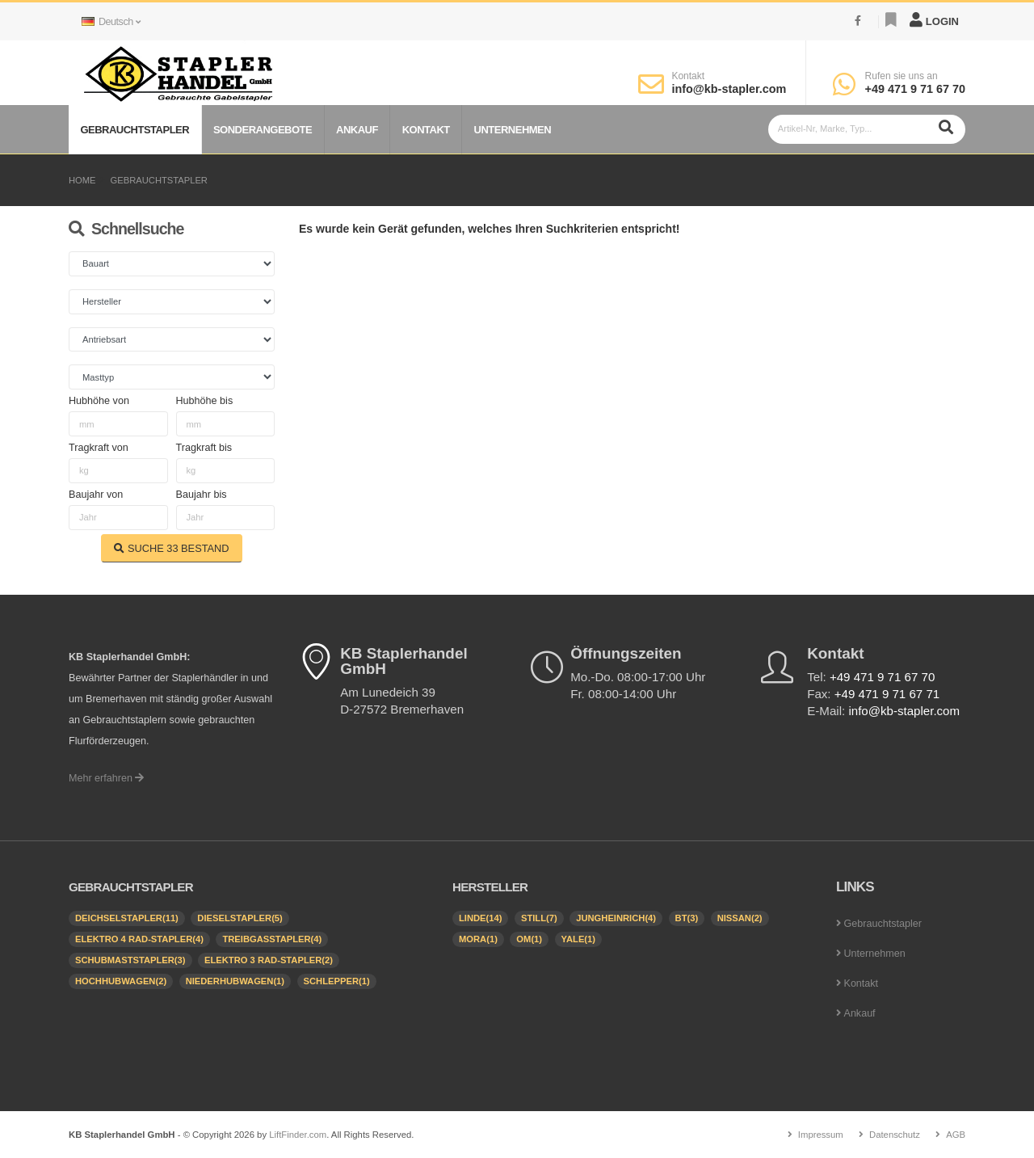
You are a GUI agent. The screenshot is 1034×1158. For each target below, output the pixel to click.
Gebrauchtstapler (134, 130)
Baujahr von (96, 494)
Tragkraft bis (204, 447)
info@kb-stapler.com (728, 88)
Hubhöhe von (99, 400)
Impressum (820, 1134)
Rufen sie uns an (901, 76)
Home (82, 180)
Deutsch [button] (111, 21)
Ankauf (357, 130)
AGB (955, 1134)
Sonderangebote (262, 130)
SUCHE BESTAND (171, 548)
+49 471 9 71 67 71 (887, 694)
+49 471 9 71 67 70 (915, 88)
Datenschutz (894, 1134)
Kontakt (687, 76)
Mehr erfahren (107, 778)
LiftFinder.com (297, 1134)
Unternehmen (513, 130)
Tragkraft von (98, 447)
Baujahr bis (201, 494)
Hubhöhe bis (204, 400)
